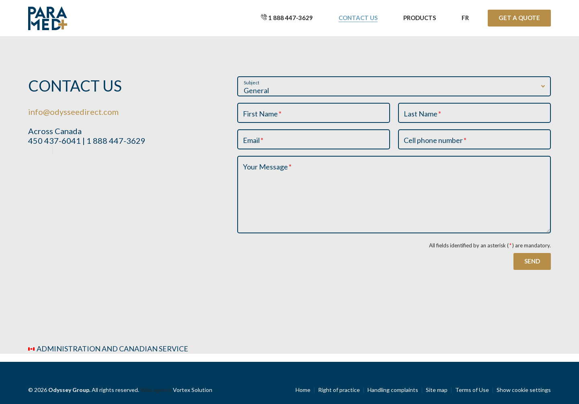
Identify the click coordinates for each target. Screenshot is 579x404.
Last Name (423, 113)
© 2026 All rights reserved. (84, 389)
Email (253, 140)
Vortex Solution (192, 389)
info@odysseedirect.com (73, 111)
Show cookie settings (524, 389)
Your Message (267, 166)
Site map (437, 389)
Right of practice (339, 389)
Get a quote (519, 17)
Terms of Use (472, 389)
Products (419, 17)
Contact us (358, 17)
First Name (262, 113)
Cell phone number (435, 140)
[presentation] (298, 257)
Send (532, 261)
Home (303, 389)
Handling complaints (393, 389)
